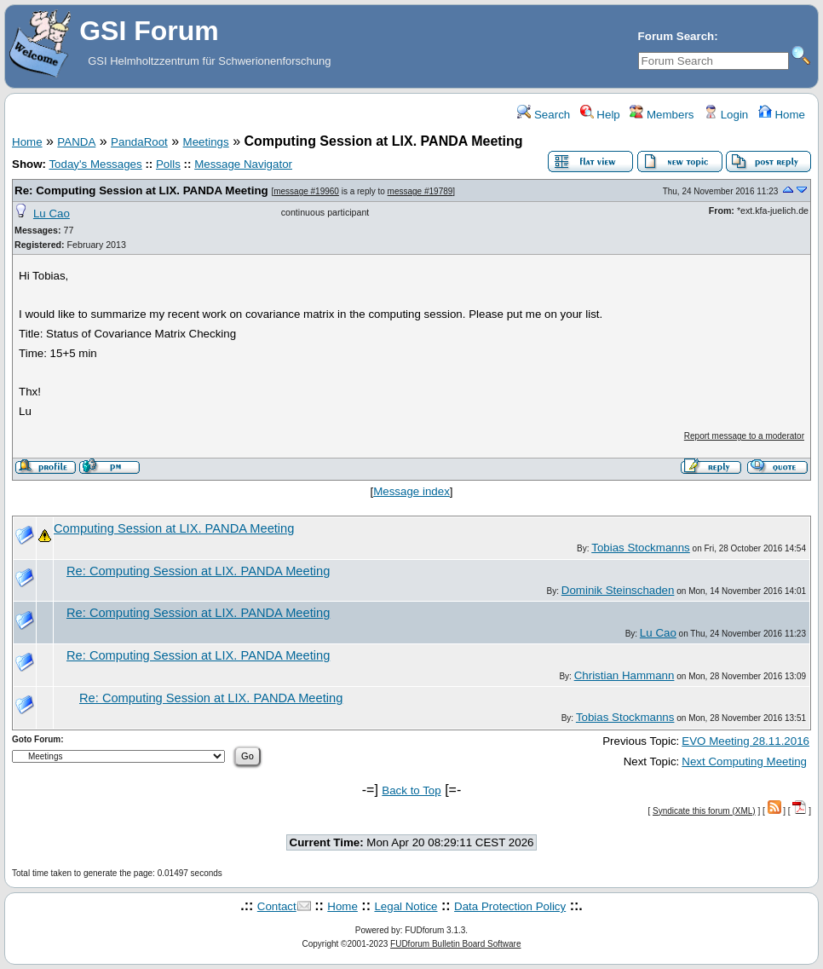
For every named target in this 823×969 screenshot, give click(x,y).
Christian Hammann (624, 675)
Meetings (206, 142)
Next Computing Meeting (744, 761)
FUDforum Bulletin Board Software (455, 944)
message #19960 (306, 191)
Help (600, 114)
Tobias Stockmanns (640, 547)
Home (781, 114)
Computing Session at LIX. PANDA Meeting (174, 528)
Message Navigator (243, 164)
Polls (168, 164)
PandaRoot (139, 142)
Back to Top (411, 790)
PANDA (76, 142)
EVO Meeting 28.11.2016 (745, 741)
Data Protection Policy (510, 906)
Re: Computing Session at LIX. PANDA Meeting (141, 190)
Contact (276, 906)
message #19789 (420, 191)
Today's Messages (95, 164)
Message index (411, 491)
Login (726, 114)
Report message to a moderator (744, 436)
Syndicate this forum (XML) (704, 811)
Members (662, 114)
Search (543, 114)
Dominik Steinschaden (618, 590)
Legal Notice (405, 906)
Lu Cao (51, 213)
